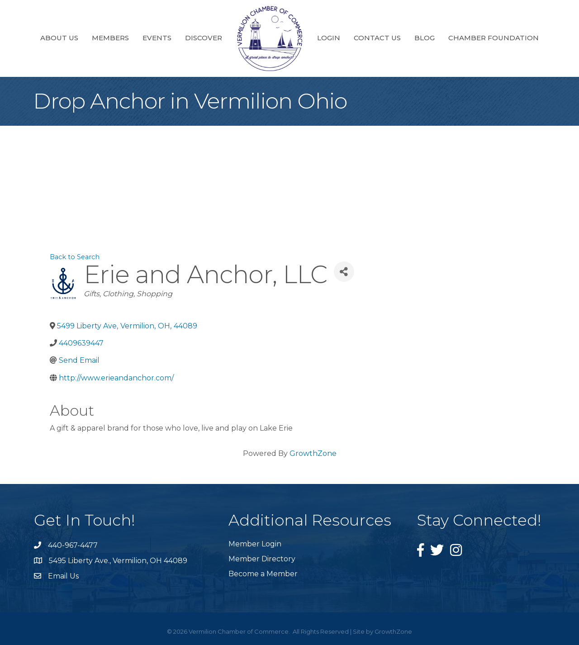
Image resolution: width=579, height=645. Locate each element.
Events (156, 37)
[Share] (344, 271)
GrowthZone (313, 453)
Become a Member (263, 573)
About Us (59, 37)
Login (328, 37)
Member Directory (261, 559)
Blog (424, 37)
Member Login (254, 544)
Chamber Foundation (493, 37)
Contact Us (377, 37)
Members (110, 37)
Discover (203, 37)
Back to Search (75, 257)
